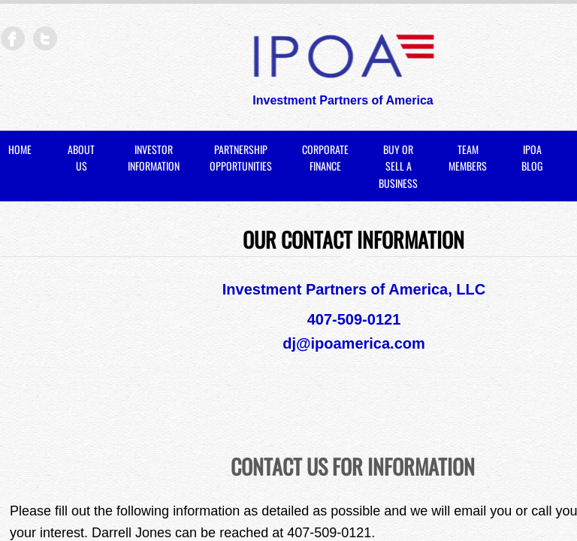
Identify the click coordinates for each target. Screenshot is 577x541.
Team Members (468, 157)
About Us (81, 157)
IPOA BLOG (531, 157)
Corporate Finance (325, 157)
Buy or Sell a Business (398, 166)
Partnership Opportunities (241, 157)
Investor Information (154, 157)
